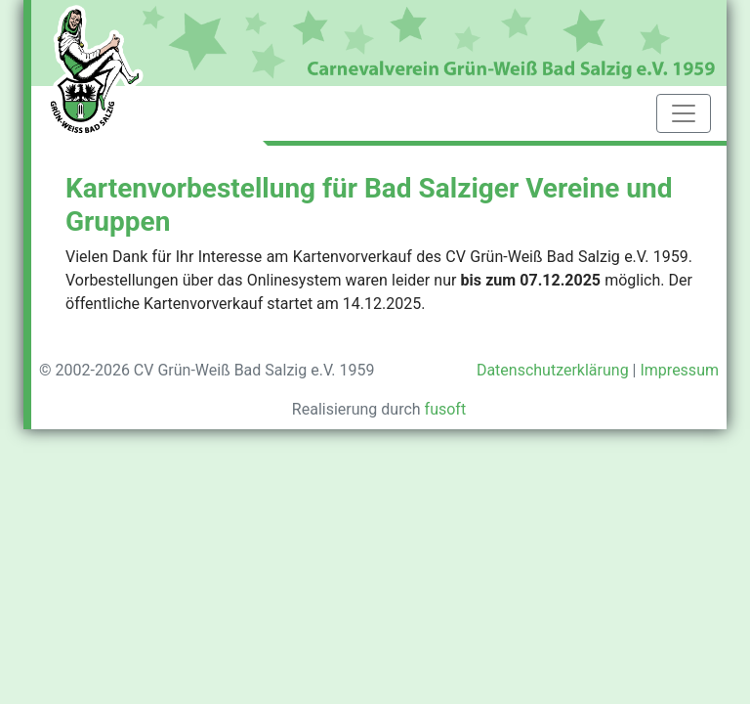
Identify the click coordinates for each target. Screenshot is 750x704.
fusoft (446, 409)
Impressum (679, 370)
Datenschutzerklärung (553, 370)
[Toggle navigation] (683, 113)
